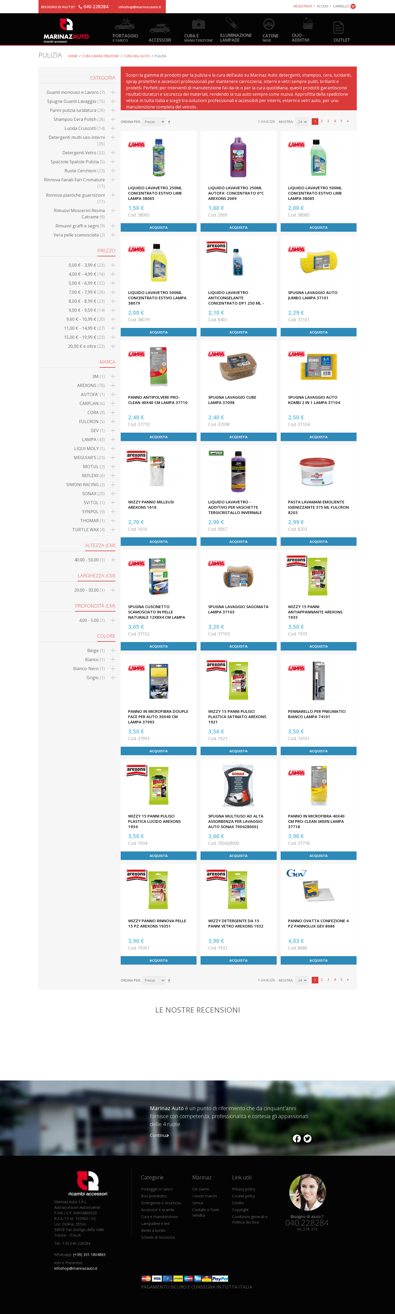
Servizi (197, 1202)
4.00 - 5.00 (92, 620)
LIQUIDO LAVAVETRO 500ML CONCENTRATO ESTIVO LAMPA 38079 (157, 298)
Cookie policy (243, 1195)
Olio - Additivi (300, 37)
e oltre (86, 346)
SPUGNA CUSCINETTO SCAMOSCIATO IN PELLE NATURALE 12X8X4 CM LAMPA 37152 (156, 614)
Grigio (95, 677)
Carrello (341, 6)
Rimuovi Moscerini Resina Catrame (79, 214)
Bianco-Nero (89, 668)
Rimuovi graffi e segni (80, 226)
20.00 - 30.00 (89, 590)
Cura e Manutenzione (100, 56)
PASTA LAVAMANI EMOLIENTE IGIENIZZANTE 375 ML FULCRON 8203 (318, 507)
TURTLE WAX (88, 530)
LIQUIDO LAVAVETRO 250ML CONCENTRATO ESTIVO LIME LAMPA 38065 (155, 193)
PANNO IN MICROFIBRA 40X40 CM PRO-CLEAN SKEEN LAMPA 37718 (316, 821)
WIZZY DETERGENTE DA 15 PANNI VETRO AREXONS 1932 (235, 923)
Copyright (240, 1209)
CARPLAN (92, 403)
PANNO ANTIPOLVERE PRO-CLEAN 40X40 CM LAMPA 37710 (158, 399)
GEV (98, 430)
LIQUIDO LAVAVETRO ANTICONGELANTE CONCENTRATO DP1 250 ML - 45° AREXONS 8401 (236, 300)
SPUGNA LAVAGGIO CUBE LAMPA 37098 (232, 399)
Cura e (198, 37)
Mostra (286, 121)
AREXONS (91, 385)
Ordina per (130, 121)
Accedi (322, 6)
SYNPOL (93, 512)
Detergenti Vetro (83, 153)
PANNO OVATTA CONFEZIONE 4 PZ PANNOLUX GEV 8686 (318, 923)
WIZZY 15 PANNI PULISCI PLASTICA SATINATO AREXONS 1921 (237, 716)
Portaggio (125, 37)
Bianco (95, 659)
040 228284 (96, 6)
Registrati (303, 6)
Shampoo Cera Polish (79, 119)
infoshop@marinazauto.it (139, 7)
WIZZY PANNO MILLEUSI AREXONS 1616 (151, 504)
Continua (159, 1135)
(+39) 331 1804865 (89, 1254)
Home (72, 56)
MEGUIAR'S (89, 457)
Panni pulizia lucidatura (77, 110)
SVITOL (94, 503)
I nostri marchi (204, 1195)
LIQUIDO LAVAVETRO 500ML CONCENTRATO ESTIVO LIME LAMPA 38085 (315, 193)
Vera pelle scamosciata (79, 235)
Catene (271, 37)
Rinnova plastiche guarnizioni (75, 198)
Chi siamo (200, 1189)
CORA (96, 412)
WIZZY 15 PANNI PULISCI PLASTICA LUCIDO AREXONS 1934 (154, 821)
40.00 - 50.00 (89, 560)
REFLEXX (93, 475)
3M (98, 376)
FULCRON (92, 421)
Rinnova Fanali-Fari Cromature (74, 183)
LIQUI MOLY (89, 448)
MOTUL (94, 466)
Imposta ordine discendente (170, 122)
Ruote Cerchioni (84, 171)
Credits (238, 1202)
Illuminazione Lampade (236, 37)
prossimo (348, 121)
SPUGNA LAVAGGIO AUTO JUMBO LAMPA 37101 (312, 295)
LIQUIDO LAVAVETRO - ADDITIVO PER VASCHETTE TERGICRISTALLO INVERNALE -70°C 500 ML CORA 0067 (235, 509)
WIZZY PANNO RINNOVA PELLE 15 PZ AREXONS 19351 (157, 923)
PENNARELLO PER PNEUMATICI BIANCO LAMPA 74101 (317, 714)
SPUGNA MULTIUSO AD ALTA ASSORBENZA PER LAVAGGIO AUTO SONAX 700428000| (235, 821)
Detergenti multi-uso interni (77, 140)
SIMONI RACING (85, 484)
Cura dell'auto (137, 56)
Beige (96, 650)
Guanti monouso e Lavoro (76, 92)
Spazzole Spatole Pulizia (78, 162)
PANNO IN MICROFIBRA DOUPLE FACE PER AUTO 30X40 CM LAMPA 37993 (158, 716)
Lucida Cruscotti (84, 128)
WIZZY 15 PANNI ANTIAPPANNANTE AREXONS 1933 (315, 612)
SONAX (93, 493)
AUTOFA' (93, 394)
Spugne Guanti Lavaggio (76, 101)
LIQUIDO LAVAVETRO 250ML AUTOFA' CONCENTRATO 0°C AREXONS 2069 (236, 193)
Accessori (160, 40)
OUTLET (342, 40)
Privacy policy (243, 1189)
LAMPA (93, 439)
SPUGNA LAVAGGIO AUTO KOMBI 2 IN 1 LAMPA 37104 (314, 399)
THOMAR (92, 521)
